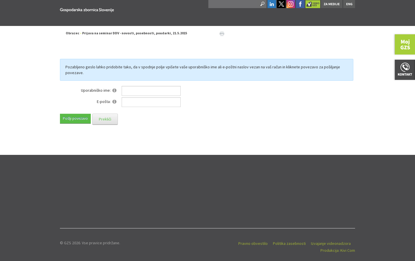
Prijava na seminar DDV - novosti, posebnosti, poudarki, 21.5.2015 (134, 33)
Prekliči (105, 119)
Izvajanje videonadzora (331, 243)
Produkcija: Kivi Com (337, 250)
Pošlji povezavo (75, 118)
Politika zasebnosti (289, 243)
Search (262, 4)
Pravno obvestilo (253, 243)
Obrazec (72, 33)
